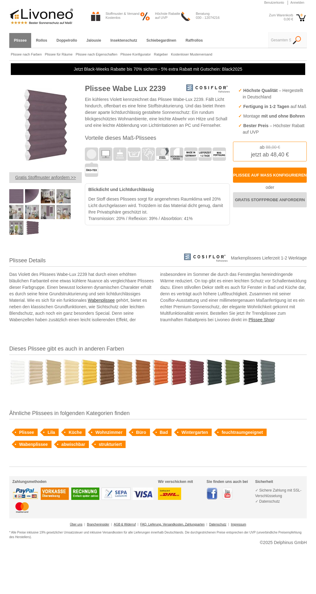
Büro (141, 432)
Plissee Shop (261, 319)
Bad (164, 432)
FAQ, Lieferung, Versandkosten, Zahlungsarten (172, 524)
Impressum (238, 524)
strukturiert (110, 444)
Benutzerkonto (274, 2)
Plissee (26, 432)
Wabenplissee (101, 300)
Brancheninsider (98, 524)
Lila (51, 432)
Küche (75, 432)
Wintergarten (194, 432)
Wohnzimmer (109, 432)
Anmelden (297, 2)
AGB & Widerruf (125, 524)
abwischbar (73, 444)
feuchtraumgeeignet (242, 432)
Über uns (76, 524)
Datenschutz (218, 524)
